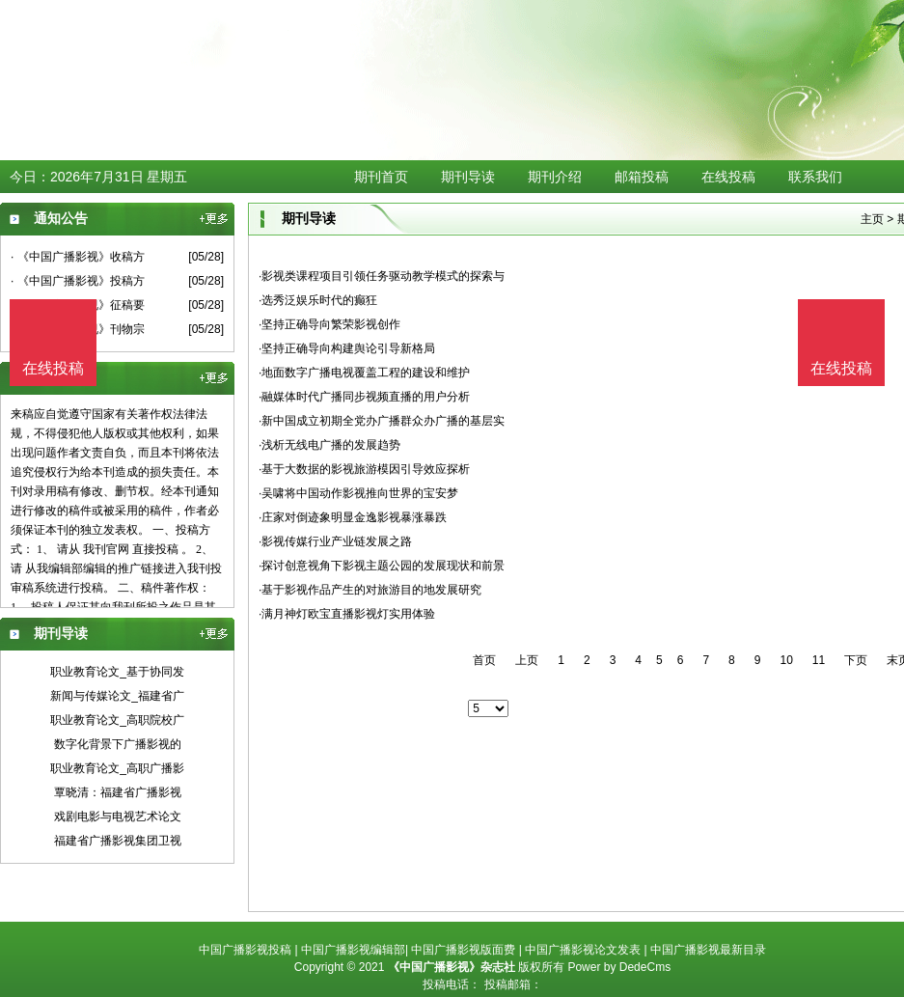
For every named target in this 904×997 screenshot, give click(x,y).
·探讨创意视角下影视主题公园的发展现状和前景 (382, 565)
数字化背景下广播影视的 (117, 744)
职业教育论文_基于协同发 (117, 672)
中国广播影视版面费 (463, 949)
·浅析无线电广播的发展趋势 (329, 445)
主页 (872, 219)
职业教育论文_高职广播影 (117, 768)
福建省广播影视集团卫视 (117, 840)
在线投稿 (728, 176)
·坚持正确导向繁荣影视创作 (329, 324)
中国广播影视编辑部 (353, 949)
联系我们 (815, 176)
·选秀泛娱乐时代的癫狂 (318, 300)
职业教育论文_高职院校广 (117, 720)
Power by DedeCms (619, 967)
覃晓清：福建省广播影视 (117, 792)
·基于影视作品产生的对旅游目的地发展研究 (370, 589)
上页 (526, 660)
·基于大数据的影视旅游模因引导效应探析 (364, 469)
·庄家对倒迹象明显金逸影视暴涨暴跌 (353, 517)
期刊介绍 (555, 176)
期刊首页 (381, 176)
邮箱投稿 (642, 176)
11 (818, 660)
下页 (855, 660)
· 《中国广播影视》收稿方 (78, 256)
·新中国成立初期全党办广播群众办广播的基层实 (382, 421)
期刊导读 (468, 176)
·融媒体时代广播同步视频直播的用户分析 (364, 396)
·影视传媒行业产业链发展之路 (335, 541)
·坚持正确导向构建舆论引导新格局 (347, 348)
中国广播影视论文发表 (583, 949)
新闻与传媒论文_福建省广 (117, 696)
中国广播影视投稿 (245, 949)
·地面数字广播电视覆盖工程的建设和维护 (364, 372)
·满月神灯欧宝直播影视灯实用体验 (347, 614)
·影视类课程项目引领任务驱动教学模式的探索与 (382, 276)
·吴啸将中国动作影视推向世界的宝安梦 (358, 493)
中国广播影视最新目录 (708, 949)
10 (786, 660)
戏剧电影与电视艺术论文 (117, 816)
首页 (484, 660)
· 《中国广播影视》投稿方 (78, 281)
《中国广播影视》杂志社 (451, 967)
